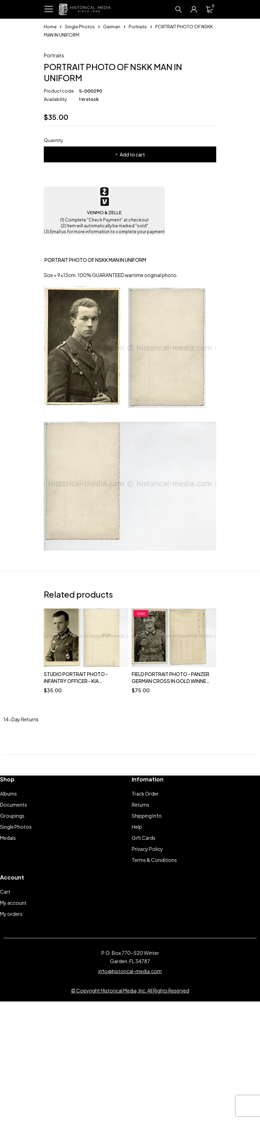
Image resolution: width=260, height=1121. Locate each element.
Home (50, 26)
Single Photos (80, 26)
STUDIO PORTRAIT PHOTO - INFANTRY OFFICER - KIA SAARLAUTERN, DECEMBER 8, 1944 (83, 792)
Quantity (53, 251)
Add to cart (132, 265)
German (111, 26)
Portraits (138, 26)
